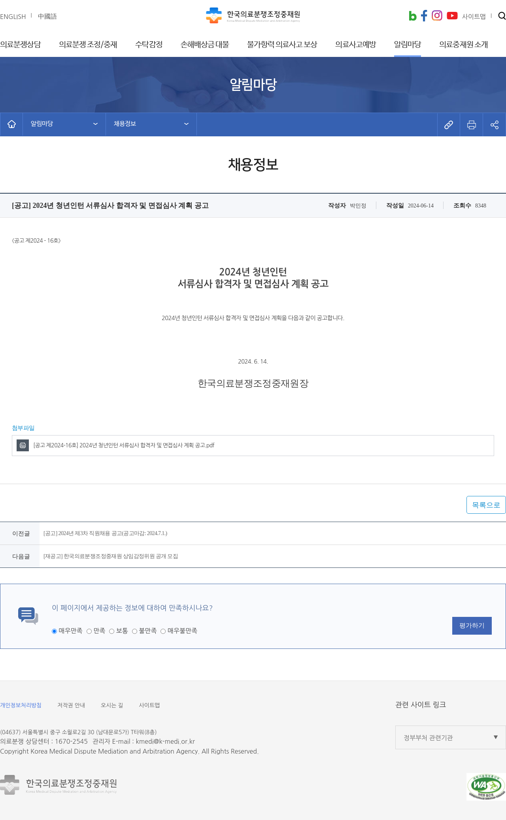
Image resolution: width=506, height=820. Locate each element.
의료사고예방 (355, 44)
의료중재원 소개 (463, 44)
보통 (122, 631)
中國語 (47, 16)
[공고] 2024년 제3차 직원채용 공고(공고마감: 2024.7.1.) (105, 533)
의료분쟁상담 (20, 44)
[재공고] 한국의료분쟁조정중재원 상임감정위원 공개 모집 (110, 556)
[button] (502, 16)
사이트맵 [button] (474, 16)
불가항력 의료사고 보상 (282, 44)
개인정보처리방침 (21, 705)
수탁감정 (148, 44)
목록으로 (486, 505)
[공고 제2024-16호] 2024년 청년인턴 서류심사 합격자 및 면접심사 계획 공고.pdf (123, 445)
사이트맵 (149, 705)
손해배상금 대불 (205, 44)
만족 (99, 631)
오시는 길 (112, 705)
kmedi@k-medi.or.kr (165, 741)
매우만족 (70, 631)
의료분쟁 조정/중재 (88, 44)
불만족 (148, 631)
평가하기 (472, 625)
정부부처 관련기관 (428, 738)
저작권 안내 (71, 705)
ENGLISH (13, 16)
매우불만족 (182, 631)
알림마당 (407, 44)
